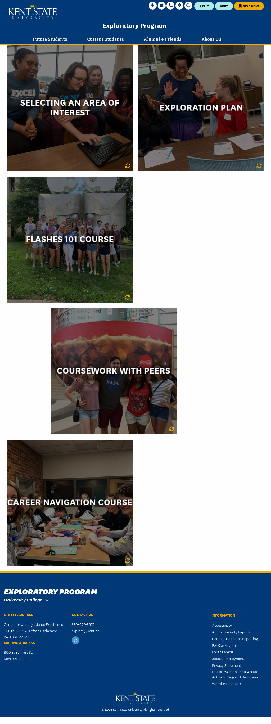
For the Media (223, 652)
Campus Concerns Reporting (235, 638)
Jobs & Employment (228, 658)
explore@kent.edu (87, 630)
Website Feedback (226, 683)
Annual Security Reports (231, 632)
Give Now (249, 5)
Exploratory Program (134, 25)
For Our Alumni (224, 645)
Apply (204, 5)
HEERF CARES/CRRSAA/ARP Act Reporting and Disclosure (235, 674)
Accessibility (222, 625)
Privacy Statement (226, 665)
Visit (224, 5)
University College (23, 599)
